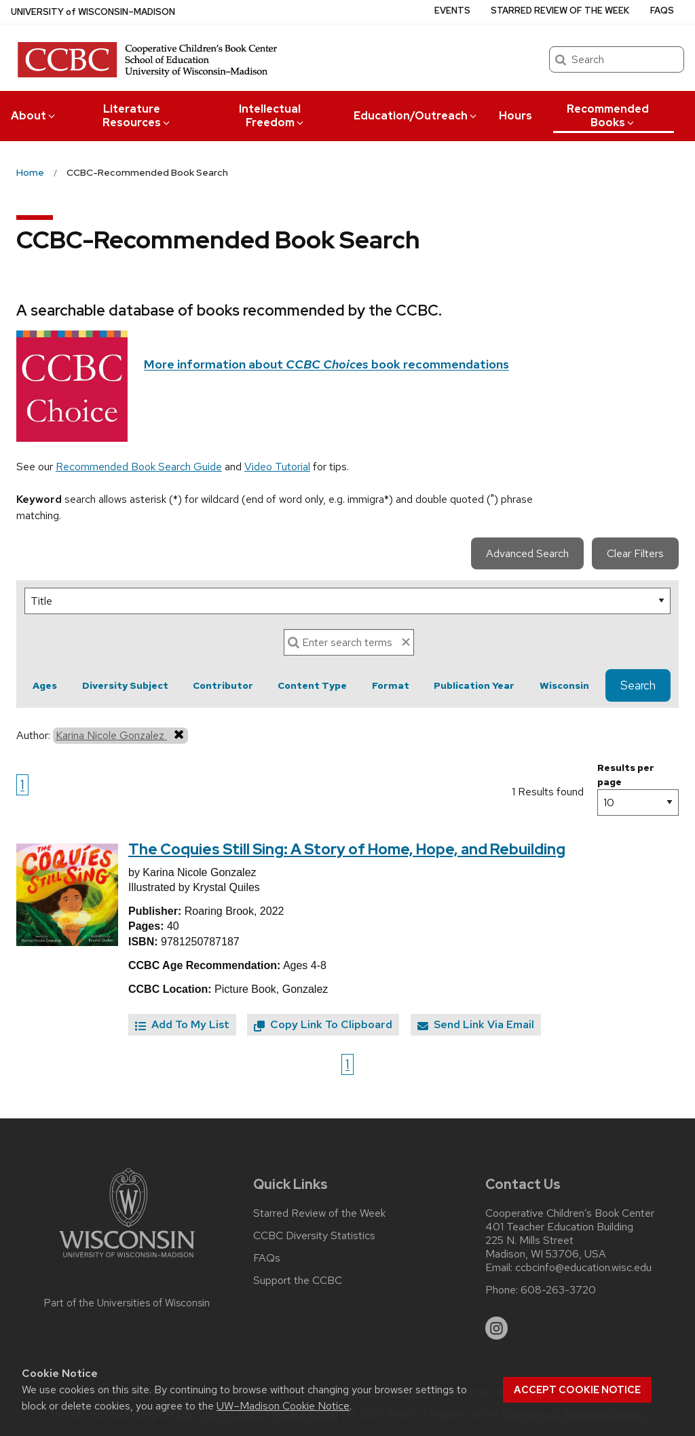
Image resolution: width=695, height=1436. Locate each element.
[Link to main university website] (127, 1260)
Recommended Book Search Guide (139, 466)
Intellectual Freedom (272, 116)
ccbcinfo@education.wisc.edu (583, 1267)
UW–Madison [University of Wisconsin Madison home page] (93, 12)
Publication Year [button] (474, 685)
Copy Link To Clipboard (323, 1024)
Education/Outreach (416, 116)
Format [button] (390, 685)
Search (638, 685)
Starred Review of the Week (560, 10)
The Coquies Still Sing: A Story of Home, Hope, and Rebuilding (346, 849)
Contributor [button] (223, 685)
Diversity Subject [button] (125, 685)
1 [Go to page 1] (22, 784)
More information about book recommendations (326, 364)
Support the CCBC (297, 1280)
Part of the (127, 1303)
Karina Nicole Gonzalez (120, 735)
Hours (515, 116)
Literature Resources (137, 116)
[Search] (349, 642)
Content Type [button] (312, 685)
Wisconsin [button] (564, 685)
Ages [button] (45, 685)
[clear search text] (405, 642)
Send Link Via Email (475, 1024)
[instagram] (496, 1328)
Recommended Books (608, 116)
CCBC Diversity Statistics (314, 1236)
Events (452, 10)
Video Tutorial (277, 466)
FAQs (662, 10)
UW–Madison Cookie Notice (283, 1406)
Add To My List (182, 1024)
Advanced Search (527, 553)
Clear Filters (635, 553)
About (34, 116)
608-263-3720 (558, 1290)
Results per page (625, 774)
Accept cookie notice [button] (577, 1390)
